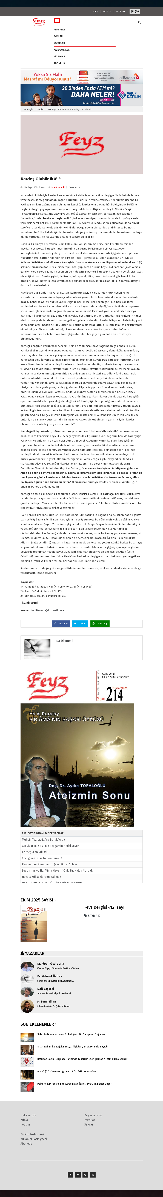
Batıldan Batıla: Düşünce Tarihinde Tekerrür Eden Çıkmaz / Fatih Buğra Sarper (82, 1059)
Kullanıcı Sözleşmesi (34, 1139)
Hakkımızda (28, 1115)
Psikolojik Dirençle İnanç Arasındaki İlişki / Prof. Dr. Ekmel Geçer (74, 1083)
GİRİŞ (95, 11)
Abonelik (26, 1143)
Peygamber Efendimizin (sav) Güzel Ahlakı (49, 864)
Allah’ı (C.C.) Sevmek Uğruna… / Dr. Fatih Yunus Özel (66, 1071)
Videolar (59, 56)
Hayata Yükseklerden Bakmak (41, 876)
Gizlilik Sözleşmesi (32, 1134)
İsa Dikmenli (58, 187)
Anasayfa (28, 109)
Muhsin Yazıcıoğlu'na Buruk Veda (43, 839)
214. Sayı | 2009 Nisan (58, 109)
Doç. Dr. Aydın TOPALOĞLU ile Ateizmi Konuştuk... (53, 883)
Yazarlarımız (74, 187)
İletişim (25, 1124)
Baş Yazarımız (93, 1115)
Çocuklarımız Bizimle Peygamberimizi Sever (50, 845)
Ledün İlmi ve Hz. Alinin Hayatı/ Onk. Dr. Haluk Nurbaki (57, 870)
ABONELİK (59, 63)
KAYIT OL (107, 11)
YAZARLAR (34, 953)
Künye (25, 1120)
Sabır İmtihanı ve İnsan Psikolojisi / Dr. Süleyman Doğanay (71, 1034)
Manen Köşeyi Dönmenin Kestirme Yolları (58, 968)
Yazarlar (59, 43)
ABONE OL (121, 11)
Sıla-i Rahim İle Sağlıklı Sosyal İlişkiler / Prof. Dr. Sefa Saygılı (72, 1046)
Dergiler (40, 109)
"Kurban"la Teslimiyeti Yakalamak (54, 993)
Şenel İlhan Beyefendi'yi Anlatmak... (55, 981)
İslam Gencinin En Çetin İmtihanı (53, 1006)
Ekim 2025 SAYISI (37, 900)
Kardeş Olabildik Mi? (35, 852)
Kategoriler (62, 49)
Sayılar (58, 36)
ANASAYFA (59, 29)
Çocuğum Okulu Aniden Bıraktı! (42, 858)
